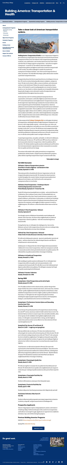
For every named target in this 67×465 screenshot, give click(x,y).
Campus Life (35, 3)
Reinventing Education (29, 420)
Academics (27, 3)
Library (35, 450)
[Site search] (63, 3)
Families (20, 450)
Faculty (19, 449)
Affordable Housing (30, 424)
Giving (35, 449)
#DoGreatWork (45, 437)
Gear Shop (36, 448)
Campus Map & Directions (8, 449)
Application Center (38, 428)
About (4, 25)
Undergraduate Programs (20, 21)
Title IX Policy (40, 462)
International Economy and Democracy (8, 48)
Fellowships (5, 33)
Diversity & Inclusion (38, 445)
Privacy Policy (23, 462)
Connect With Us (7, 55)
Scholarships (6, 35)
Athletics (42, 3)
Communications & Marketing (40, 451)
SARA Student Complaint (39, 454)
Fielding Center (6, 45)
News (35, 452)
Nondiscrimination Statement (32, 462)
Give (57, 3)
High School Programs (8, 37)
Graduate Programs (8, 40)
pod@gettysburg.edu (44, 440)
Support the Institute (8, 53)
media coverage (46, 420)
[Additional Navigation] (60, 3)
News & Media (6, 51)
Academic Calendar (38, 444)
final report (39, 420)
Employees (20, 448)
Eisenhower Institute (8, 21)
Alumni (19, 445)
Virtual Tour (36, 453)
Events (4, 42)
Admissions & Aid (50, 3)
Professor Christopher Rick (36, 120)
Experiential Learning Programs (37, 21)
